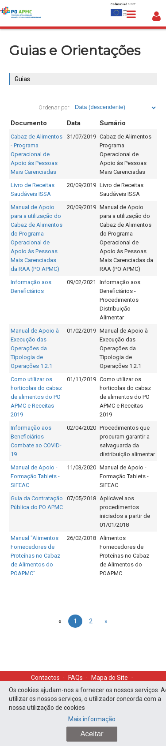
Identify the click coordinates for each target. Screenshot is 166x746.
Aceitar (91, 734)
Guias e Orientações (74, 50)
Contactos (45, 677)
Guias (22, 78)
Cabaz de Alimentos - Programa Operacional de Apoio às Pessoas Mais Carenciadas (36, 154)
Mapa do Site (109, 677)
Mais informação (92, 719)
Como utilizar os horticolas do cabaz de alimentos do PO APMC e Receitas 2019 (36, 397)
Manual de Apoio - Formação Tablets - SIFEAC (35, 476)
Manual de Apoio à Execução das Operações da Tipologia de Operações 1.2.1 (35, 348)
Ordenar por (54, 107)
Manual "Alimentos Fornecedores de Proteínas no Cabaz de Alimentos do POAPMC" (35, 556)
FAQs (75, 677)
